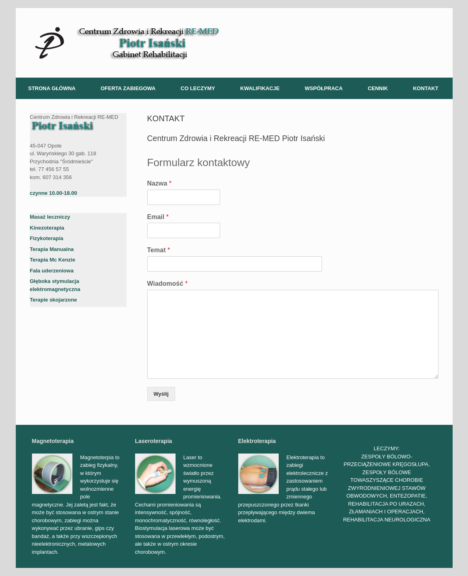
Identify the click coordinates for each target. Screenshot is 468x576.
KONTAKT (425, 88)
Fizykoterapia (47, 238)
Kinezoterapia (47, 228)
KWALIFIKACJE (260, 88)
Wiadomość (167, 283)
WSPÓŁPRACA (324, 88)
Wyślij (161, 394)
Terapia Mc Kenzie (52, 260)
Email (158, 216)
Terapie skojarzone (53, 300)
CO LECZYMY (198, 88)
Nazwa (159, 183)
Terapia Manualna (52, 249)
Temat (158, 250)
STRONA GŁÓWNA (52, 88)
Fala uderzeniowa (52, 271)
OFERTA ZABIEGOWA (128, 88)
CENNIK (378, 88)
